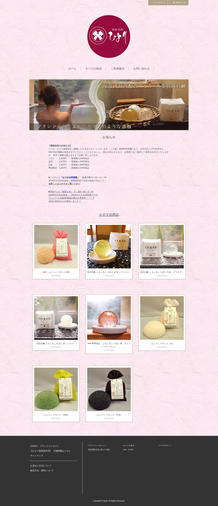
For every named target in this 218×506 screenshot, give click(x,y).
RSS (125, 450)
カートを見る (128, 445)
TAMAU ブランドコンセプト (44, 446)
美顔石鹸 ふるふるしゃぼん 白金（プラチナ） (162, 272)
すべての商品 (93, 68)
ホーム (72, 68)
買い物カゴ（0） (178, 2)
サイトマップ (36, 456)
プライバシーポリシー (97, 445)
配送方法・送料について (42, 470)
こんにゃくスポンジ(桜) (55, 272)
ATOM (130, 450)
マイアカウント (158, 2)
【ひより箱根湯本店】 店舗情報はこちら (51, 451)
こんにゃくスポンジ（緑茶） (56, 415)
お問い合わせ (141, 68)
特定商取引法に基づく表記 (99, 450)
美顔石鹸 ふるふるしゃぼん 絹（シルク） (56, 343)
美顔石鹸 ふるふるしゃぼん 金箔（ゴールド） (109, 272)
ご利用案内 (117, 68)
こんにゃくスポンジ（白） (162, 343)
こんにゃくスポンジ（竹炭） (109, 415)
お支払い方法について (40, 466)
